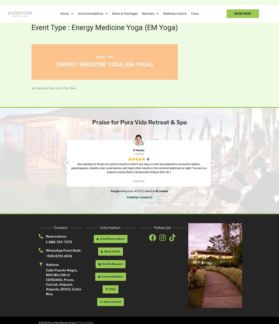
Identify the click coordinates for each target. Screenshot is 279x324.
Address (52, 265)
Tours (195, 14)
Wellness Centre (174, 14)
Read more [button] (139, 181)
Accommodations (93, 13)
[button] (212, 163)
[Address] (41, 264)
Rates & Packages (125, 14)
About (67, 13)
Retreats (150, 13)
